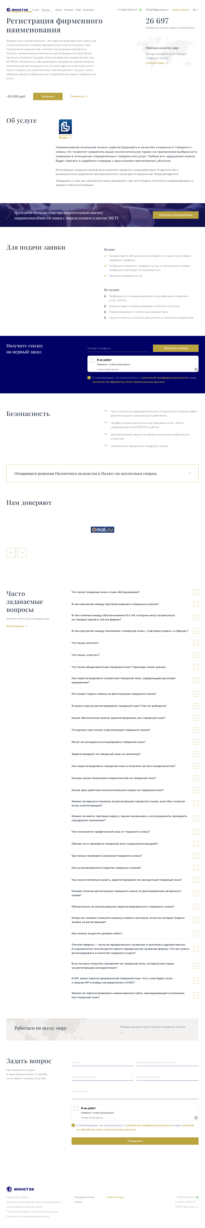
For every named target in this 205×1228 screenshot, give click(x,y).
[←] (11, 552)
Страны (68, 10)
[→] (21, 552)
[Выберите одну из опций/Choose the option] (103, 1078)
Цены (58, 10)
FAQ (78, 10)
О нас (36, 10)
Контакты (88, 10)
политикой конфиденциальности (164, 377)
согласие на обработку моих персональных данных (128, 381)
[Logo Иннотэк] (17, 10)
